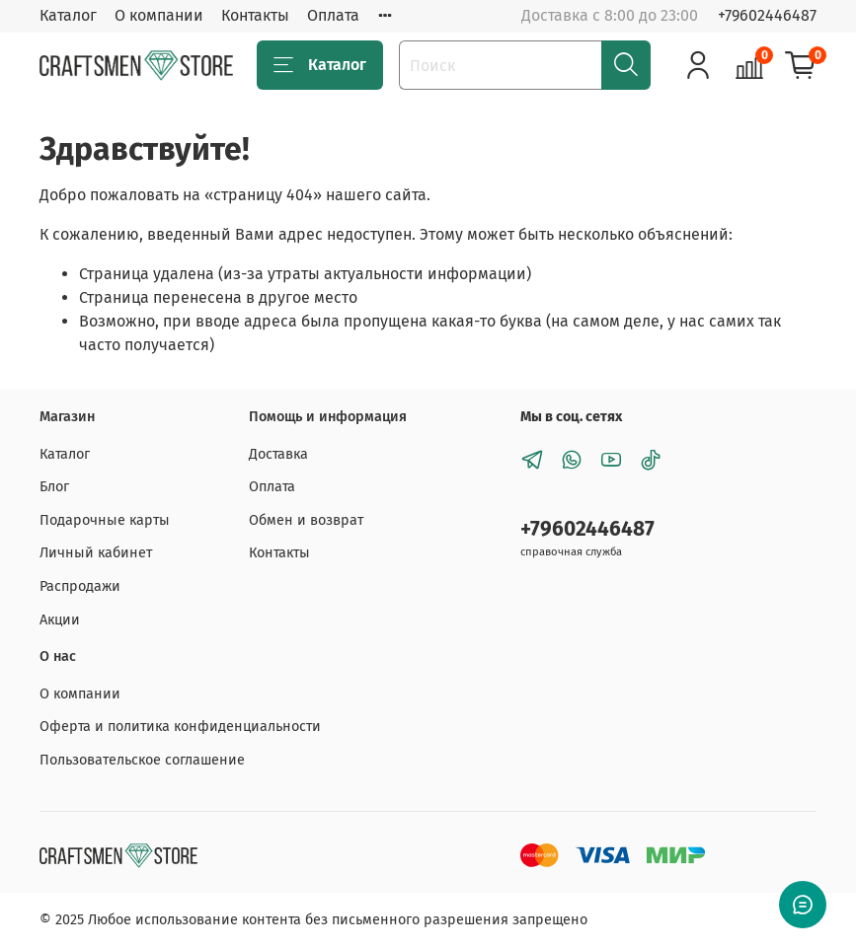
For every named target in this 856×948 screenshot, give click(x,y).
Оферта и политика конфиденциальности (180, 726)
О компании (159, 15)
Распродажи (79, 586)
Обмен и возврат (306, 520)
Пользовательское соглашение (142, 760)
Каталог (68, 15)
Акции (59, 620)
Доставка (278, 454)
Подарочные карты (104, 520)
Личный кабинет (95, 553)
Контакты (255, 15)
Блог (54, 486)
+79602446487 (767, 15)
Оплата (333, 15)
